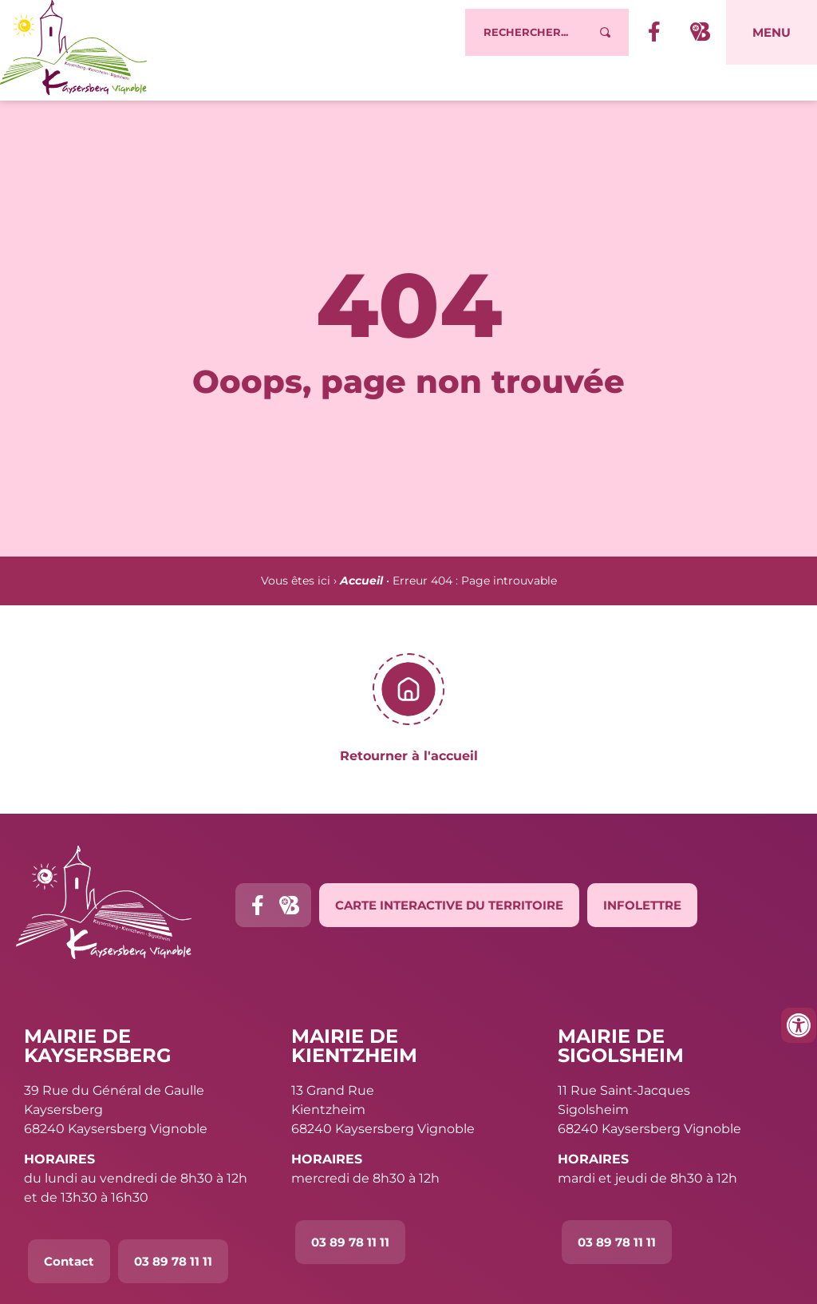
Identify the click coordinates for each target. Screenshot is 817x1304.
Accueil (361, 580)
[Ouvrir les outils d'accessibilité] (798, 1025)
